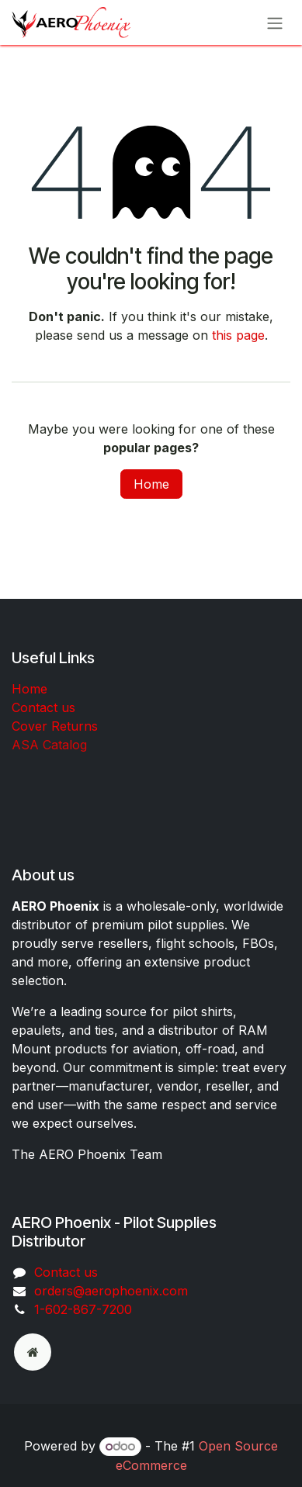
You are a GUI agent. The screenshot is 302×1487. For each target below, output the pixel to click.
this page (238, 335)
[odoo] (32, 1352)
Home (151, 484)
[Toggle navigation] (274, 22)
